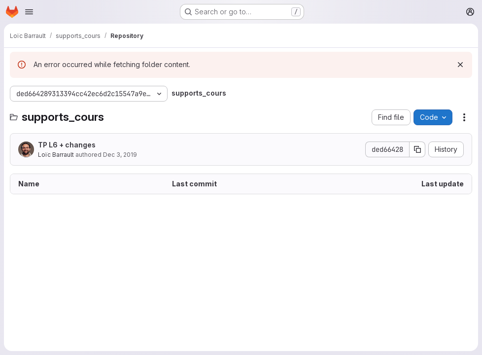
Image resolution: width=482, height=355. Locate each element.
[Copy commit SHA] (417, 149)
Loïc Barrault (56, 154)
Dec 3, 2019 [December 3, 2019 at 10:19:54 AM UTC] (120, 154)
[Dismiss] (460, 65)
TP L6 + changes (67, 145)
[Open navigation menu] (29, 12)
